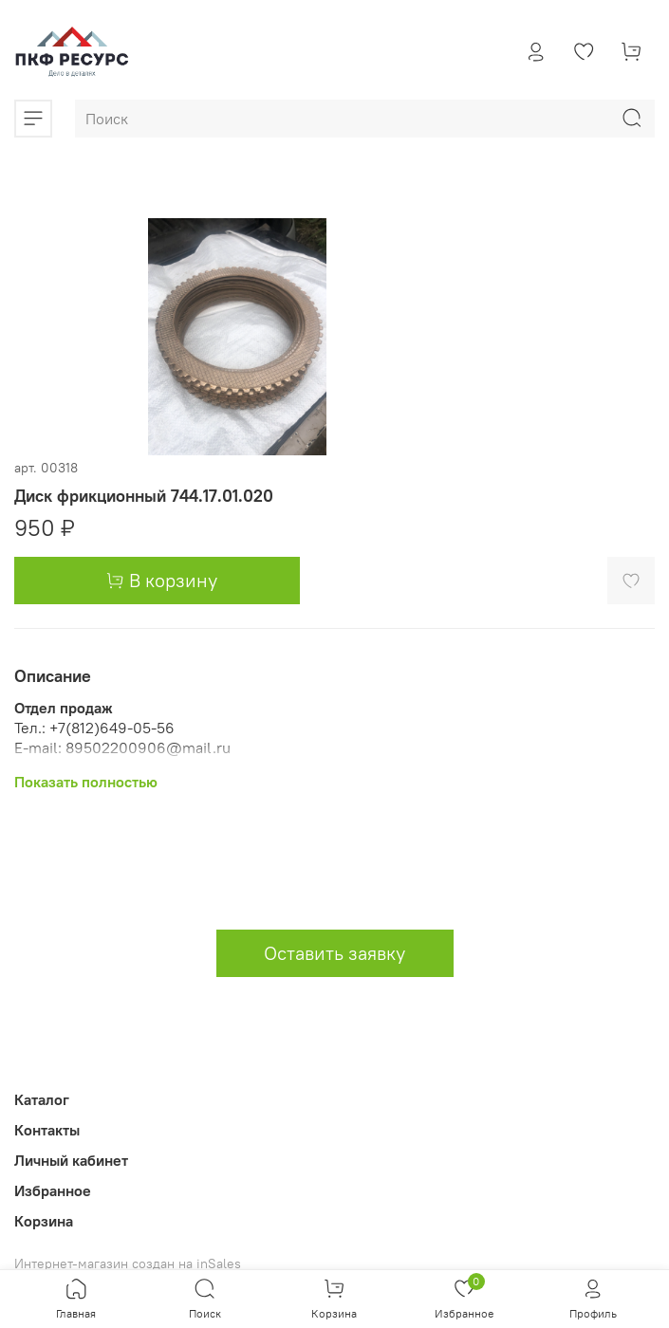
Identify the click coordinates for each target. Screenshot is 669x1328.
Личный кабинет (71, 1160)
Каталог (41, 1099)
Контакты (47, 1129)
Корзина (43, 1220)
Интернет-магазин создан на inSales (127, 1263)
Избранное (52, 1190)
